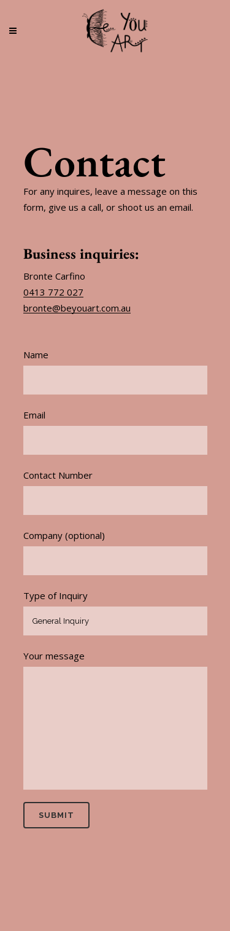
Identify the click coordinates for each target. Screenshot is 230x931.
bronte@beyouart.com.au (77, 308)
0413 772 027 (53, 292)
